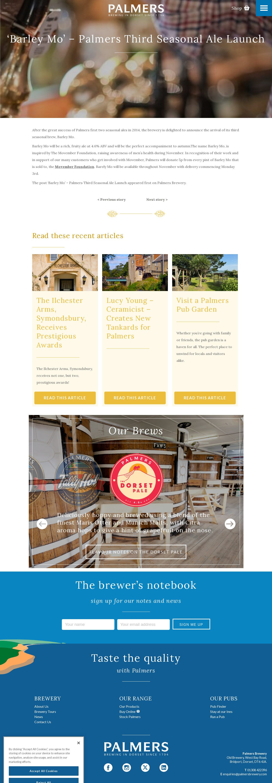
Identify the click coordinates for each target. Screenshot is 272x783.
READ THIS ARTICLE (65, 397)
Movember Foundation (74, 166)
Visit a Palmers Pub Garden (202, 305)
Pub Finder (218, 706)
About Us (41, 706)
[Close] (78, 747)
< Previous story (111, 199)
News (38, 717)
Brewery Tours (45, 711)
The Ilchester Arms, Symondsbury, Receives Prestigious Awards (61, 322)
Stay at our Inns (221, 711)
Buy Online (129, 711)
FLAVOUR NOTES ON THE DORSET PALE (135, 551)
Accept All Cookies (44, 775)
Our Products (129, 706)
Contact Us (42, 722)
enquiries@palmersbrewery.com (245, 774)
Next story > (157, 199)
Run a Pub (217, 717)
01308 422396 (257, 770)
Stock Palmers (130, 717)
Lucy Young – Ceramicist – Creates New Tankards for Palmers (130, 318)
